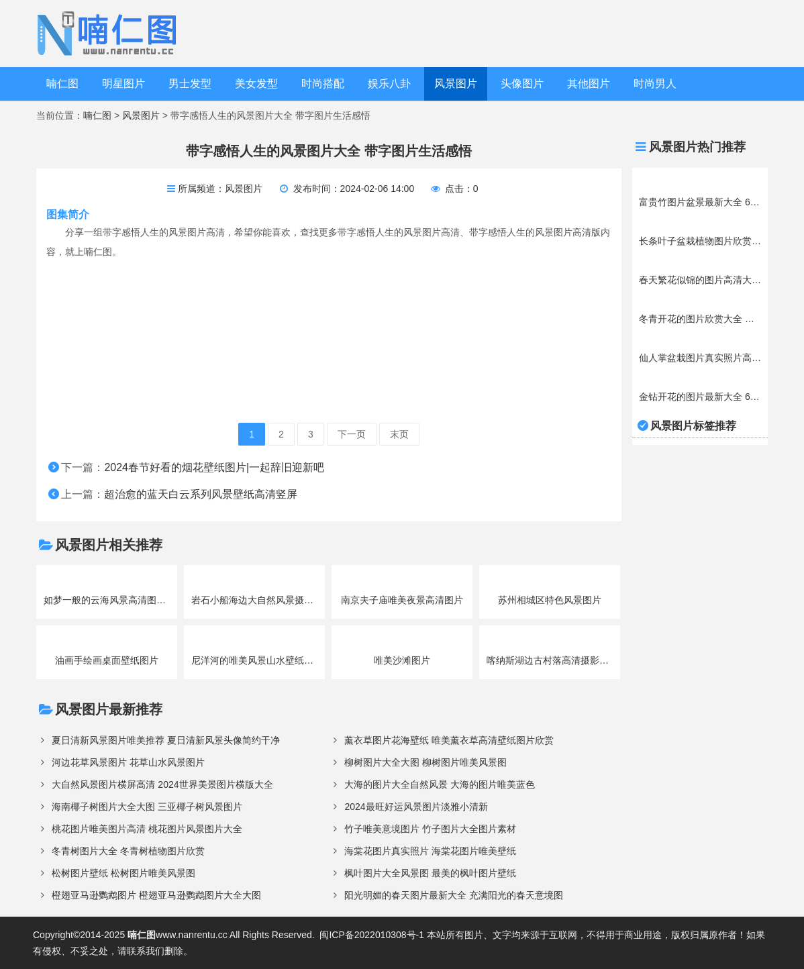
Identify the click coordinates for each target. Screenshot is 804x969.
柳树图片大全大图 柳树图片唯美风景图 (425, 762)
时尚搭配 (322, 83)
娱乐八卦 (389, 83)
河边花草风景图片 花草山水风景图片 (128, 762)
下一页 (352, 434)
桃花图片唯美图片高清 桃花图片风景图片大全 (147, 828)
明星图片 (123, 83)
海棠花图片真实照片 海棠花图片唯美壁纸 (430, 851)
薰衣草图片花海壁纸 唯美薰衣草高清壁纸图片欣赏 (449, 740)
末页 (399, 434)
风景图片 (455, 83)
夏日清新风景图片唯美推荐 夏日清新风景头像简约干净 (166, 740)
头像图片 (522, 83)
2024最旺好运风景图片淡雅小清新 (415, 806)
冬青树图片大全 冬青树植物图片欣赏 (128, 851)
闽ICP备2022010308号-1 (371, 934)
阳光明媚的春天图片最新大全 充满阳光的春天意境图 (453, 895)
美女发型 (256, 83)
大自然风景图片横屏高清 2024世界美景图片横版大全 (162, 784)
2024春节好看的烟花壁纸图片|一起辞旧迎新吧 (214, 467)
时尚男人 (655, 83)
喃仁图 (62, 83)
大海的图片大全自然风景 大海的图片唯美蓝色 (439, 784)
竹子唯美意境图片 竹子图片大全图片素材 (430, 828)
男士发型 (189, 83)
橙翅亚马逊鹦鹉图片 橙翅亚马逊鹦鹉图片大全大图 (156, 895)
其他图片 (588, 83)
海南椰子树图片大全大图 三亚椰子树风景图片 (147, 806)
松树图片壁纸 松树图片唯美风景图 (123, 873)
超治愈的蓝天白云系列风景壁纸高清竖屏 (200, 494)
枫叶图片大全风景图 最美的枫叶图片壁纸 (430, 873)
